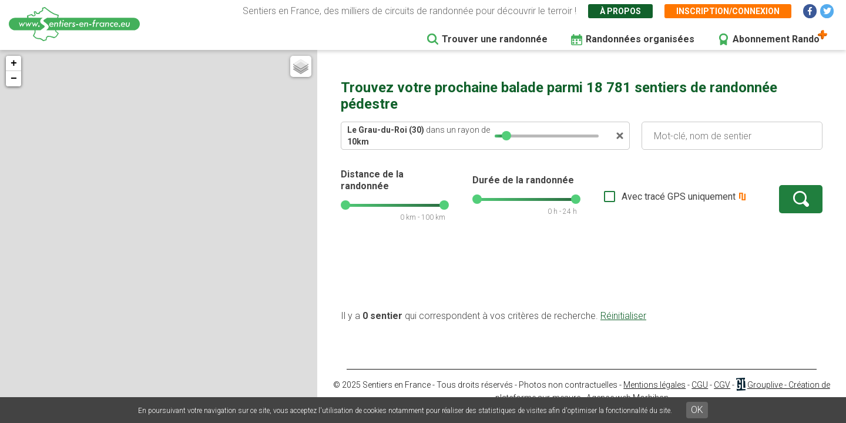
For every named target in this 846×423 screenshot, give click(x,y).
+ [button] (14, 63)
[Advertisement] (581, 272)
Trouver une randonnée (495, 39)
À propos (620, 11)
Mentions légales (654, 385)
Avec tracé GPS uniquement (679, 196)
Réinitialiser (623, 315)
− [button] (14, 79)
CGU (699, 385)
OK (697, 409)
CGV (722, 385)
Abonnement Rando (776, 39)
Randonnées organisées (640, 39)
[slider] (506, 135)
